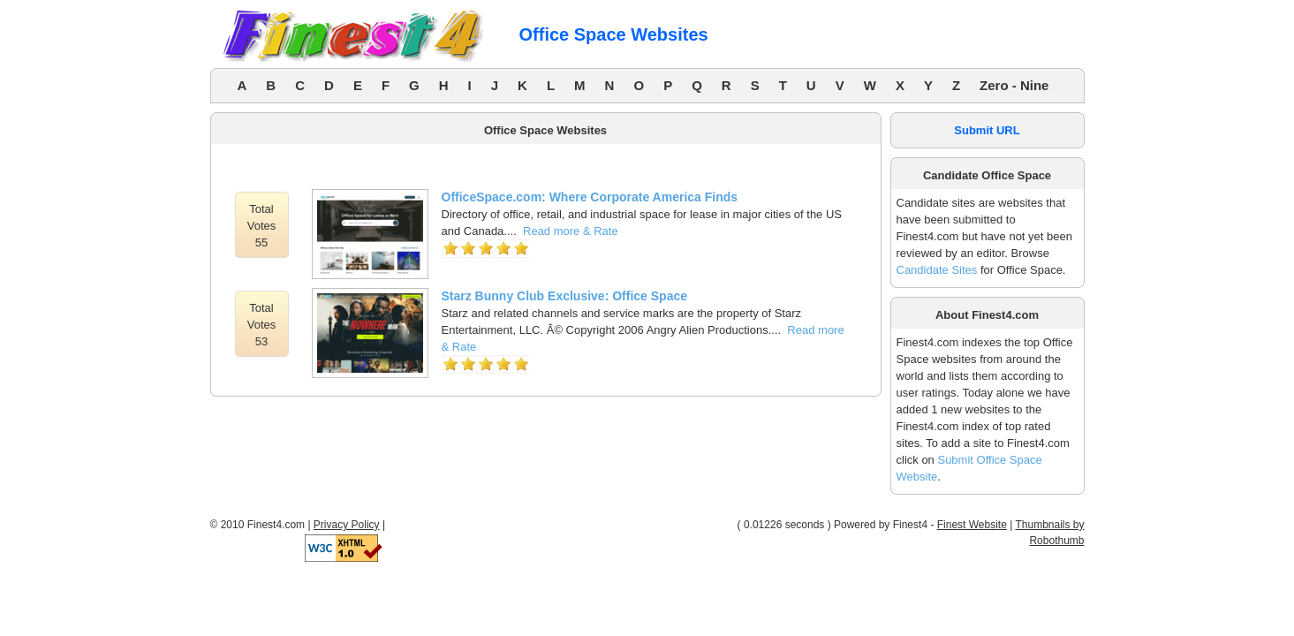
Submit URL (986, 130)
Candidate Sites (937, 269)
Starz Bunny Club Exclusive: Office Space (565, 296)
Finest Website (972, 525)
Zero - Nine (1014, 85)
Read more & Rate (570, 231)
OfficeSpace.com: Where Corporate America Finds (590, 197)
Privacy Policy (347, 525)
